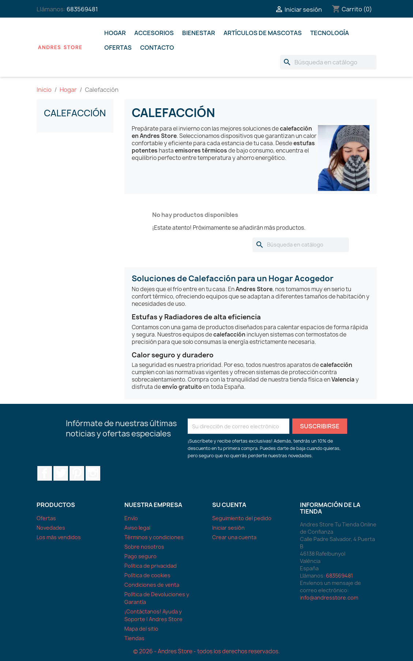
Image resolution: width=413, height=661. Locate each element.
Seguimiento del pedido (241, 518)
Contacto (157, 48)
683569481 (82, 9)
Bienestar (198, 33)
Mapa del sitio (141, 628)
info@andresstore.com (329, 597)
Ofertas (118, 48)
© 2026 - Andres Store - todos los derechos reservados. (206, 651)
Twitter (60, 473)
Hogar (115, 33)
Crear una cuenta (234, 537)
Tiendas (134, 638)
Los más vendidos (59, 537)
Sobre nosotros (144, 546)
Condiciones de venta (151, 584)
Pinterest (77, 473)
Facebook (44, 473)
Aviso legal (137, 527)
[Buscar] (328, 62)
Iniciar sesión (228, 527)
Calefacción (75, 113)
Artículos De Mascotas (263, 33)
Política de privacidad (150, 565)
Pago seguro (140, 556)
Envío (131, 518)
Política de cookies (147, 575)
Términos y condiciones (154, 537)
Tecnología (329, 33)
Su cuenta (229, 505)
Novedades (51, 527)
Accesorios (154, 33)
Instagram (93, 473)
